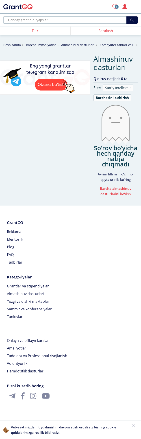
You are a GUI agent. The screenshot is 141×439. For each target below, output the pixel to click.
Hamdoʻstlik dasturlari (25, 371)
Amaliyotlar (16, 348)
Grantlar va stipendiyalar (28, 286)
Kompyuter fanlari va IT (117, 45)
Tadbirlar (14, 262)
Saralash (105, 30)
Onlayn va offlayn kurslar (28, 340)
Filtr (35, 30)
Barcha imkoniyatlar (41, 45)
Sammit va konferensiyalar (29, 309)
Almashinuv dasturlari (78, 45)
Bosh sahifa (12, 45)
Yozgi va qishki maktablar (28, 301)
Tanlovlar (15, 316)
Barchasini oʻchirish (112, 97)
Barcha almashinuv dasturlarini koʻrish (115, 191)
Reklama (14, 231)
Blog (10, 246)
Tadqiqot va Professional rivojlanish (37, 355)
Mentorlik (15, 239)
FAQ (10, 254)
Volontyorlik (17, 363)
